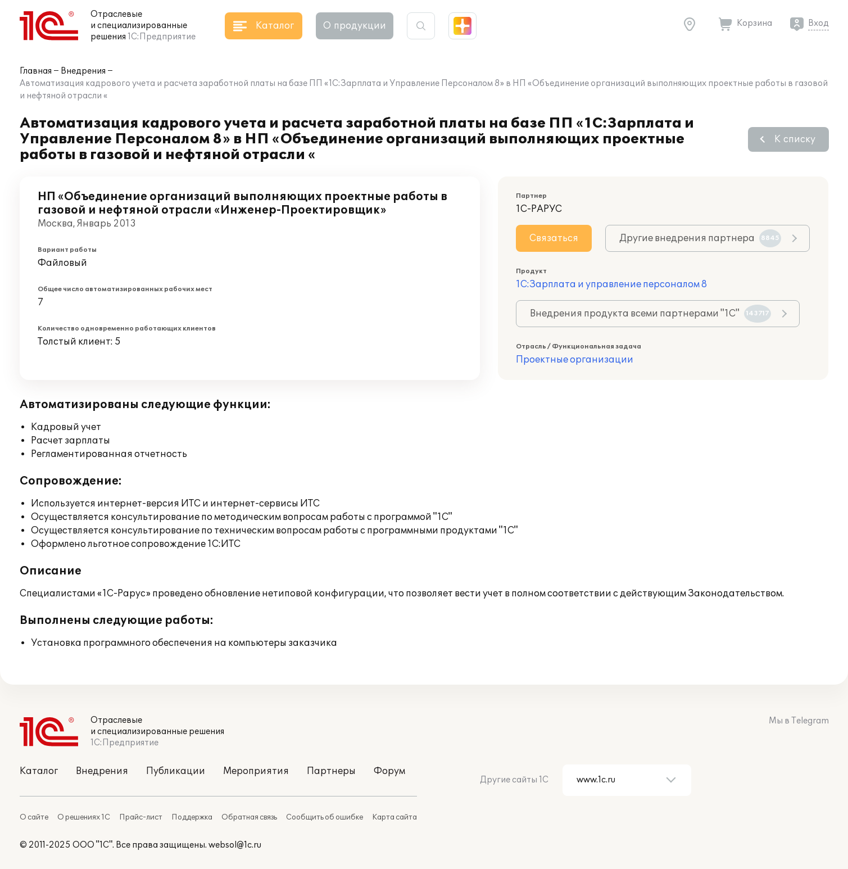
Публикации (175, 771)
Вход (818, 23)
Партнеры (331, 771)
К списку (794, 139)
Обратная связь (249, 817)
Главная (36, 71)
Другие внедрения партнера (700, 238)
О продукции (354, 25)
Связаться (553, 238)
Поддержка (191, 817)
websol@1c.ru (234, 845)
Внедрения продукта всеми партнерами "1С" (650, 314)
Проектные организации (574, 359)
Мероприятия (256, 771)
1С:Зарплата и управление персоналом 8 (611, 284)
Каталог (39, 771)
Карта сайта (394, 817)
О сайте (34, 817)
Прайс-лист (140, 817)
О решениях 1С (83, 817)
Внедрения (83, 71)
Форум (389, 771)
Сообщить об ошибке (324, 817)
